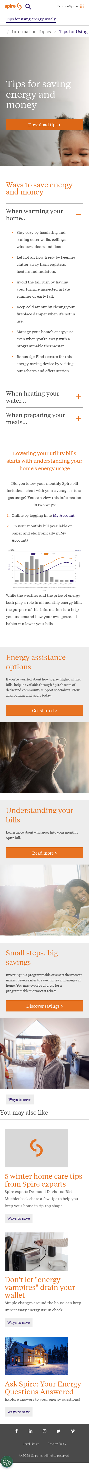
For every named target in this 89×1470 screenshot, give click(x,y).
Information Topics (31, 31)
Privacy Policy (57, 1444)
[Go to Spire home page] (14, 6)
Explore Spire (67, 6)
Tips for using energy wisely (31, 18)
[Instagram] (44, 1430)
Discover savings (44, 1006)
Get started (44, 710)
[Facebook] (16, 1430)
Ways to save (20, 1099)
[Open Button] (28, 7)
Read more (44, 853)
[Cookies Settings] (7, 1462)
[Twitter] (58, 1430)
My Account (64, 515)
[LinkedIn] (30, 1430)
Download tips (44, 124)
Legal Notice (31, 1444)
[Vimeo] (72, 1430)
